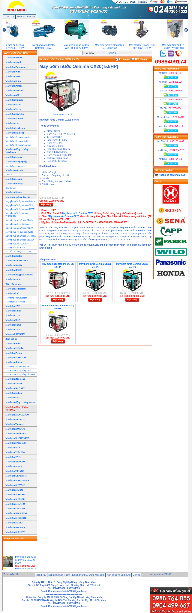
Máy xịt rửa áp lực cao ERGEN (19, 239)
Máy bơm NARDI (14, 490)
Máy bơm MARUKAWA (17, 480)
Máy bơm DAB (12, 320)
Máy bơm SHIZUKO (15, 518)
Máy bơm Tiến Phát (15, 452)
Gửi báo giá (139, 59)
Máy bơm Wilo (12, 71)
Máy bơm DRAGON (15, 461)
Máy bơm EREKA (14, 522)
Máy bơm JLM (12, 315)
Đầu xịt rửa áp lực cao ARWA (19, 228)
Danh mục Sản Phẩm (59, 575)
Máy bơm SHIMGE (15, 499)
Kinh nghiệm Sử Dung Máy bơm (88, 575)
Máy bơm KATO (13, 265)
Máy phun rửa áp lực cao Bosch (20, 201)
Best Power (10, 188)
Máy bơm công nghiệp (16, 161)
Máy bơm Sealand (14, 90)
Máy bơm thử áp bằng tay (17, 366)
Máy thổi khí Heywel (15, 301)
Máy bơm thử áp (13, 362)
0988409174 (170, 61)
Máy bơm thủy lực (14, 183)
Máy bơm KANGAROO (17, 414)
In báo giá (123, 59)
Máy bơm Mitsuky (14, 118)
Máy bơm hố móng (14, 132)
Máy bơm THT (12, 329)
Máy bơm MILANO (15, 504)
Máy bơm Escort (13, 279)
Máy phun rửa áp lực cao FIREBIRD (16, 214)
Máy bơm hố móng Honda (17, 137)
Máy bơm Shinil (13, 310)
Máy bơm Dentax (13, 192)
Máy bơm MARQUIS (15, 357)
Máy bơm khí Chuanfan (16, 297)
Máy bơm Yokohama (15, 433)
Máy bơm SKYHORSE (16, 260)
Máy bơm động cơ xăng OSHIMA (16, 408)
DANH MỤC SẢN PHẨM (16, 53)
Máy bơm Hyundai (14, 166)
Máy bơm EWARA (14, 114)
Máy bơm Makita (13, 179)
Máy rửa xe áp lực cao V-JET (18, 251)
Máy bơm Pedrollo (14, 348)
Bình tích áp (11, 339)
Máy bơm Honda (13, 57)
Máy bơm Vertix (13, 109)
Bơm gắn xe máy (13, 284)
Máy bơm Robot (13, 343)
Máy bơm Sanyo (13, 324)
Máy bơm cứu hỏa (14, 170)
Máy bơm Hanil (13, 62)
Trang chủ (9, 16)
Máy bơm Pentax (13, 85)
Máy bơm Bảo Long (15, 379)
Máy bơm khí (12, 293)
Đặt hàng (46, 204)
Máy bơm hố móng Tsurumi (18, 145)
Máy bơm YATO (13, 457)
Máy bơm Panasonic (15, 67)
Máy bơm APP (12, 95)
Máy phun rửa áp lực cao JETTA (20, 209)
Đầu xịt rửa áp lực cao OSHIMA (20, 235)
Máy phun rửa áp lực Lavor (18, 224)
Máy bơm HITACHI (15, 419)
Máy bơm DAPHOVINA (17, 438)
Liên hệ (31, 16)
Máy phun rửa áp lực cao (17, 197)
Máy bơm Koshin (13, 256)
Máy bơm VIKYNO (15, 471)
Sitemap (21, 16)
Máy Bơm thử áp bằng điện (18, 370)
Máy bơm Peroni (13, 353)
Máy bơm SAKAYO (15, 508)
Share (112, 52)
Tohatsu (9, 174)
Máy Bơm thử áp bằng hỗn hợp (20, 374)
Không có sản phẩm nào (172, 175)
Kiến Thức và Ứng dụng (118, 575)
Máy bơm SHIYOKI (15, 485)
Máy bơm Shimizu (14, 100)
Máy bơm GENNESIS (16, 475)
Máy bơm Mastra (13, 157)
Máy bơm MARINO (15, 494)
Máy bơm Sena (12, 76)
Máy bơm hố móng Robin (17, 141)
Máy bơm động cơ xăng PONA (20, 402)
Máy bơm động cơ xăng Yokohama (16, 151)
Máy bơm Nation (13, 393)
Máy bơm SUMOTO (15, 532)
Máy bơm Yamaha (14, 424)
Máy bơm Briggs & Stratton (19, 274)
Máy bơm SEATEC (14, 383)
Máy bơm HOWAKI (15, 429)
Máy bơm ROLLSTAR (16, 513)
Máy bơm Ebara (13, 104)
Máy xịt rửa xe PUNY (15, 247)
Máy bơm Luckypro (15, 128)
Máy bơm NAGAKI (15, 388)
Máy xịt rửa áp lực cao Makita (19, 220)
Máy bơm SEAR (13, 397)
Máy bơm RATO (13, 270)
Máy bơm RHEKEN (15, 527)
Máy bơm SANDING (15, 443)
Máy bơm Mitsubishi (15, 288)
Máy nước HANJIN (15, 334)
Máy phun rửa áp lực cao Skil (19, 205)
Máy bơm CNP (12, 306)
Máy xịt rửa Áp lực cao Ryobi (19, 232)
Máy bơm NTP (12, 447)
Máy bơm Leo (12, 123)
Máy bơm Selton (13, 81)
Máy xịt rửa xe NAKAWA (17, 243)
